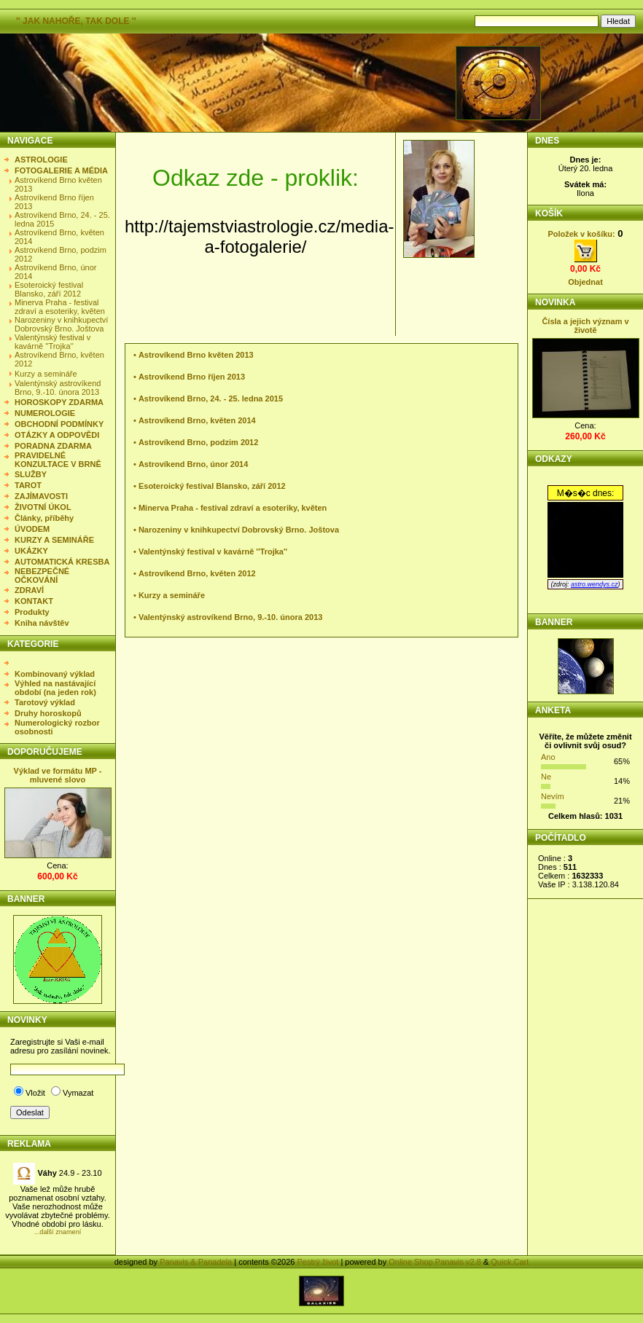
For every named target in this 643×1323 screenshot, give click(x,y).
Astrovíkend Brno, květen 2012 (197, 573)
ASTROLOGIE (41, 159)
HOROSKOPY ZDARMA (59, 402)
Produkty (32, 612)
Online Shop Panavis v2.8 (435, 1261)
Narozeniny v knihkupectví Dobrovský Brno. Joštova (61, 324)
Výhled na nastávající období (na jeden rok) (55, 687)
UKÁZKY (31, 550)
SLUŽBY (31, 474)
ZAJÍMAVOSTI (41, 496)
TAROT (28, 485)
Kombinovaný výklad (55, 674)
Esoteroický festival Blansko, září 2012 (49, 289)
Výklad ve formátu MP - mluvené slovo (58, 775)
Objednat (585, 282)
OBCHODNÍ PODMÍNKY (59, 424)
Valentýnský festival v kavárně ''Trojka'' (52, 341)
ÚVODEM (32, 529)
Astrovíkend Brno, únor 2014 (193, 464)
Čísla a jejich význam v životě (585, 325)
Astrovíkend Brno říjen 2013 (192, 376)
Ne (546, 776)
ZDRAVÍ (29, 590)
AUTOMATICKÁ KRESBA (62, 561)
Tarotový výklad (45, 702)
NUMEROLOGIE (45, 413)
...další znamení (58, 1232)
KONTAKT (34, 601)
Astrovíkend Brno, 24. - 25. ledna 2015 (211, 398)
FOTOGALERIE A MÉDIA (61, 170)
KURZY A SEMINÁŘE (54, 539)
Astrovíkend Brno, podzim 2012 (198, 442)
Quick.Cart (510, 1261)
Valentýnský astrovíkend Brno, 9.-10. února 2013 (58, 387)
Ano (548, 757)
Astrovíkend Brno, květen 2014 (197, 420)
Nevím (552, 796)
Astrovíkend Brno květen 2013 (196, 354)
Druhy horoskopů (48, 713)
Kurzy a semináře (46, 373)
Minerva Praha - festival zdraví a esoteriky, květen (60, 306)
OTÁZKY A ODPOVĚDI (57, 435)
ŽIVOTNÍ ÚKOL (43, 507)
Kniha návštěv (42, 623)
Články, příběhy (44, 518)
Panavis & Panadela (197, 1261)
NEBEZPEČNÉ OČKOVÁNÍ (42, 575)
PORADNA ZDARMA (53, 445)
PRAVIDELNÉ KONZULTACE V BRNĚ (58, 459)
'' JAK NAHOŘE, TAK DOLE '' (76, 21)
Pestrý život (317, 1261)
